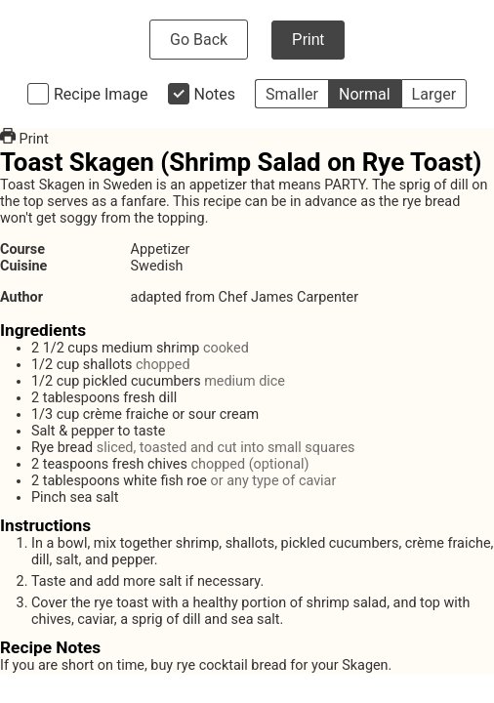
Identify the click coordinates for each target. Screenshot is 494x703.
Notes (215, 94)
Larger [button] (434, 94)
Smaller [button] (292, 94)
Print (308, 39)
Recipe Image (101, 94)
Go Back (198, 39)
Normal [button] (365, 94)
